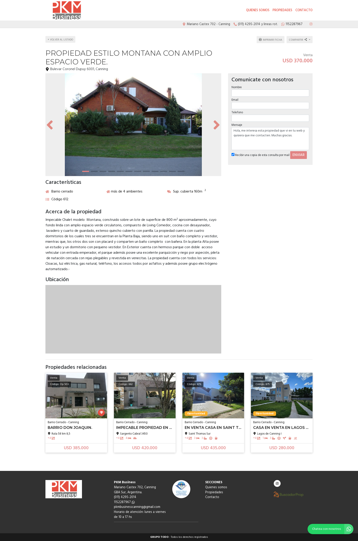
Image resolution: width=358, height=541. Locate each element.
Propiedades (282, 10)
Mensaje (237, 125)
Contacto (304, 10)
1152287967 (124, 502)
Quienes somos (257, 10)
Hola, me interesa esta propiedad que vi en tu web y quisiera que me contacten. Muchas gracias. (270, 138)
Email (235, 100)
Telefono (237, 112)
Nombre (237, 87)
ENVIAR (298, 155)
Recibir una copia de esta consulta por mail (261, 155)
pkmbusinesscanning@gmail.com (137, 507)
